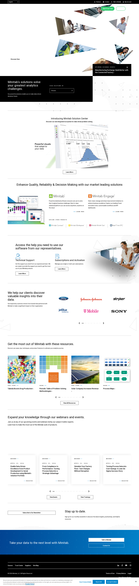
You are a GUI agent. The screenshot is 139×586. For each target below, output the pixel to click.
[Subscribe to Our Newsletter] (32, 513)
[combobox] (13, 2)
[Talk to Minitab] (106, 540)
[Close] (136, 581)
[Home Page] (14, 8)
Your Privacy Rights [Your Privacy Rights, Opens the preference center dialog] (85, 582)
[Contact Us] (106, 545)
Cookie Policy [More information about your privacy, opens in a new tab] (30, 584)
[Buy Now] (121, 9)
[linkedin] (118, 565)
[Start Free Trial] (107, 9)
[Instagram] (130, 565)
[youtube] (126, 565)
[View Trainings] (85, 497)
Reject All (99, 582)
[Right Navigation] (103, 323)
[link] (22, 373)
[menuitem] (43, 8)
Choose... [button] (61, 90)
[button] (130, 8)
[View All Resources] (69, 403)
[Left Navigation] (79, 323)
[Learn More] (69, 172)
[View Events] (53, 497)
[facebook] (122, 565)
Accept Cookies (112, 582)
